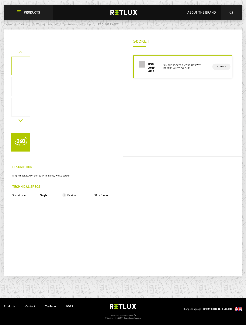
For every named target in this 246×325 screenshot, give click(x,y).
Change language (212, 309)
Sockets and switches (77, 24)
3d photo (221, 66)
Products (9, 306)
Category (24, 24)
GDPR (69, 306)
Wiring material (46, 24)
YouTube (50, 306)
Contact (30, 306)
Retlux (8, 24)
